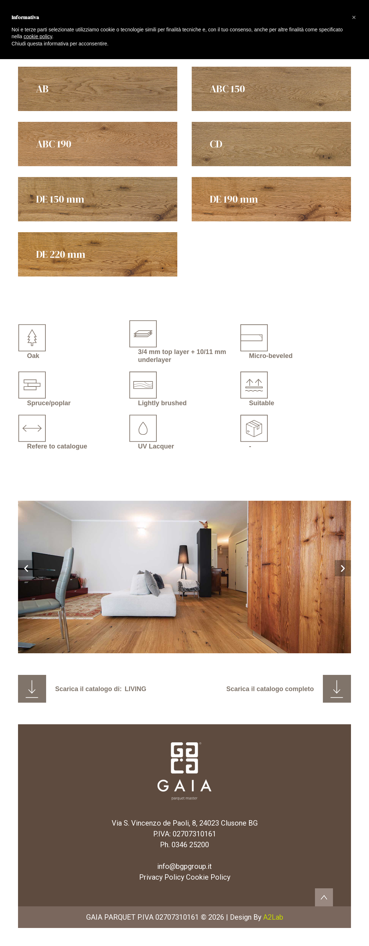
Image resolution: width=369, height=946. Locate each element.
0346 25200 (190, 844)
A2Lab (273, 917)
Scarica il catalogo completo (270, 689)
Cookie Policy (208, 877)
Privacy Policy (161, 877)
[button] (26, 568)
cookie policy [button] (37, 36)
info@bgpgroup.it (184, 866)
